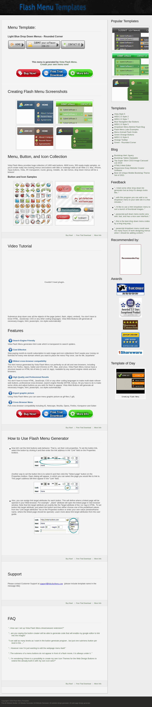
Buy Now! (69, 235)
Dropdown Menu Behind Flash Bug (129, 127)
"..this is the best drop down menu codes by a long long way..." (132, 222)
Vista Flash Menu (68, 62)
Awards (116, 279)
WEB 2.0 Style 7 (121, 119)
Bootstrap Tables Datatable (126, 158)
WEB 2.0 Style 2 (121, 116)
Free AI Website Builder (9, 703)
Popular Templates (125, 21)
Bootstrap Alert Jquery (124, 155)
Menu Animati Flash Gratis (125, 132)
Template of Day (123, 363)
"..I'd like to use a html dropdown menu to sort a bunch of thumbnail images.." (132, 208)
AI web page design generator (80, 703)
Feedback (118, 182)
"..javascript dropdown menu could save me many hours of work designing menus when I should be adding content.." (132, 230)
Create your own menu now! (54, 64)
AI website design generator (59, 703)
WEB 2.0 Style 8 (121, 137)
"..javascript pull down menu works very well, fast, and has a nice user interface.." (132, 215)
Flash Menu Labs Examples (126, 129)
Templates (118, 108)
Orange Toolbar (121, 140)
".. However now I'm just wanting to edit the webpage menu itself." (37, 648)
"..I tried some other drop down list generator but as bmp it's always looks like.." (131, 190)
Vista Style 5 (119, 114)
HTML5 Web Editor (122, 165)
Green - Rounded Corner (125, 142)
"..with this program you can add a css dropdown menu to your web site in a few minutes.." (132, 199)
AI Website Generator (26, 703)
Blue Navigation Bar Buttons (126, 122)
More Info (97, 235)
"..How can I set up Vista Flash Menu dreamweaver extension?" (36, 628)
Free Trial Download (83, 235)
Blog (114, 149)
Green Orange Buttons (124, 135)
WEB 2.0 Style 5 (121, 124)
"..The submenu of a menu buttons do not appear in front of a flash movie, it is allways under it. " (50, 653)
